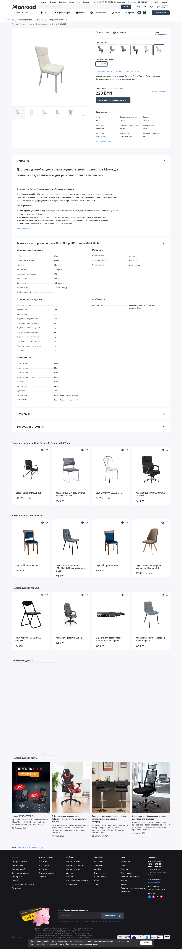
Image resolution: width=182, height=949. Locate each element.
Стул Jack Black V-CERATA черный (28, 639)
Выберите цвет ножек (105, 59)
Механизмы (98, 861)
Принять (146, 943)
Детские (15, 880)
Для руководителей (19, 861)
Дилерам (53, 2)
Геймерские (16, 888)
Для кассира (44, 865)
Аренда (129, 13)
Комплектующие (98, 13)
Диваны (69, 873)
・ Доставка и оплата (104, 71)
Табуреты (43, 877)
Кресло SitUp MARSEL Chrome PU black (150, 494)
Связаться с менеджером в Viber (112, 100)
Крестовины (98, 865)
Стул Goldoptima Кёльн (107, 565)
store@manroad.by (154, 882)
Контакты (86, 2)
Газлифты (97, 869)
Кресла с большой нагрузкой (23, 884)
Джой (33, 848)
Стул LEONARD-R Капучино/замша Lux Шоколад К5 (149, 566)
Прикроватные (72, 884)
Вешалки (69, 877)
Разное (96, 884)
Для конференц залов (20, 873)
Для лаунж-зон (17, 877)
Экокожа (97, 880)
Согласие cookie (48, 944)
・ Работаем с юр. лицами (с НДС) (126, 71)
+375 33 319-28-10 (156, 864)
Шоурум (124, 880)
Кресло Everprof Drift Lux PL (69, 638)
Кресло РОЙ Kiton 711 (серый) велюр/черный (150, 639)
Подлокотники (99, 873)
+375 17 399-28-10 (156, 867)
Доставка (62, 2)
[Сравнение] (145, 6)
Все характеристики (103, 141)
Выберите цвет (102, 42)
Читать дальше (23, 229)
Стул (19, 848)
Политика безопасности (130, 877)
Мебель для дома (73, 869)
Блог (78, 2)
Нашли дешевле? (159, 91)
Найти (126, 7)
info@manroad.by (160, 2)
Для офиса (43, 861)
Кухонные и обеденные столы (77, 880)
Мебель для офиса (73, 861)
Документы (125, 892)
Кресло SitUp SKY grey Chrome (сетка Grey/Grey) (70, 494)
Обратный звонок (154, 869)
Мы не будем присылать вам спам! (73, 910)
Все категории (21, 12)
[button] (84, 116)
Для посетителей (18, 869)
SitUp (157, 32)
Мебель (81, 13)
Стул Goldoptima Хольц (26, 565)
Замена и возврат (127, 873)
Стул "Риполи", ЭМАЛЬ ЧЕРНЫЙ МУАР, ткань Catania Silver (70, 568)
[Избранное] (151, 6)
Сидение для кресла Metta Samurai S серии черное (109, 639)
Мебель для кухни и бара (75, 865)
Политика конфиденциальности (133, 888)
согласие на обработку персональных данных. (107, 921)
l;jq (42, 848)
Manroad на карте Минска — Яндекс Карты (35, 753)
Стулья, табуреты (62, 13)
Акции (116, 13)
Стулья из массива (46, 873)
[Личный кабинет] (138, 6)
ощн (38, 848)
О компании (43, 2)
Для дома (43, 869)
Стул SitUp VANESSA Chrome (110, 493)
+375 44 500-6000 (139, 2)
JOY (28, 848)
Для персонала (18, 865)
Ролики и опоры (100, 877)
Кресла (45, 13)
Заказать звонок (160, 12)
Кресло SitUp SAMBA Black (28, 493)
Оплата (71, 2)
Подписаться (112, 915)
